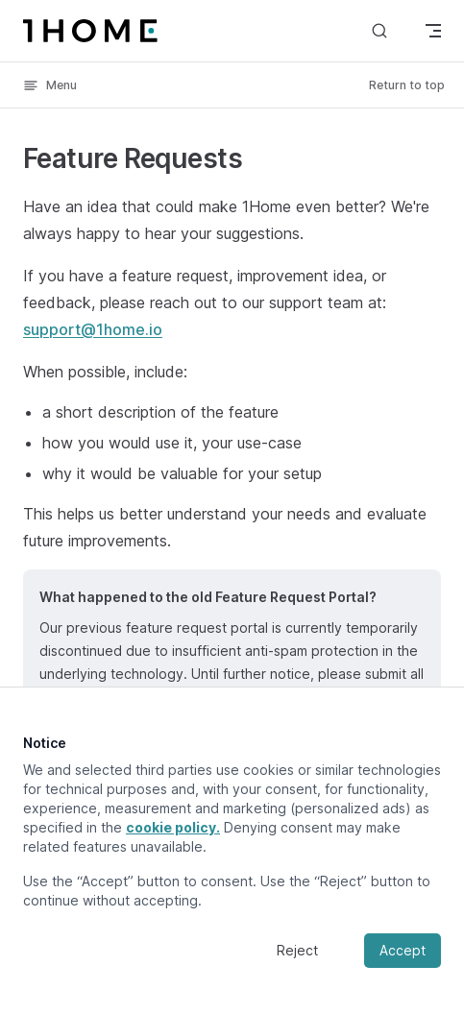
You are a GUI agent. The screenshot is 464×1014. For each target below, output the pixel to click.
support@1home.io (92, 329)
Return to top (407, 85)
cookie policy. (173, 827)
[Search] (379, 30)
